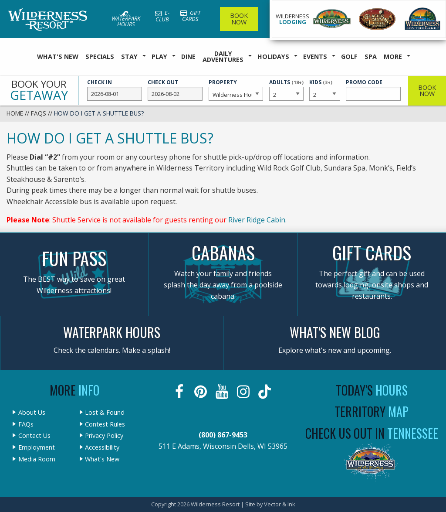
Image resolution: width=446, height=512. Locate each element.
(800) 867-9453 (223, 435)
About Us (31, 412)
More (393, 56)
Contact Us (34, 436)
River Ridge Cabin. (257, 220)
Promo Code (373, 90)
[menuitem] (58, 57)
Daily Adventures (223, 56)
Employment (36, 447)
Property (236, 90)
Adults (286, 89)
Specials (99, 56)
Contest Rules (105, 424)
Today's (372, 390)
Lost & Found (105, 412)
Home (15, 113)
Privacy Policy (104, 436)
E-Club (162, 16)
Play (159, 56)
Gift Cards (190, 16)
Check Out (175, 90)
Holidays (273, 56)
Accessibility (102, 447)
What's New (57, 56)
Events (315, 56)
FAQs (38, 113)
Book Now (239, 18)
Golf (349, 56)
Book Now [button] (427, 90)
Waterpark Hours (126, 19)
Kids (324, 89)
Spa (371, 56)
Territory (371, 411)
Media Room (36, 459)
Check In (114, 90)
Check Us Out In (371, 433)
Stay (129, 56)
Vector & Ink (279, 504)
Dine (188, 56)
